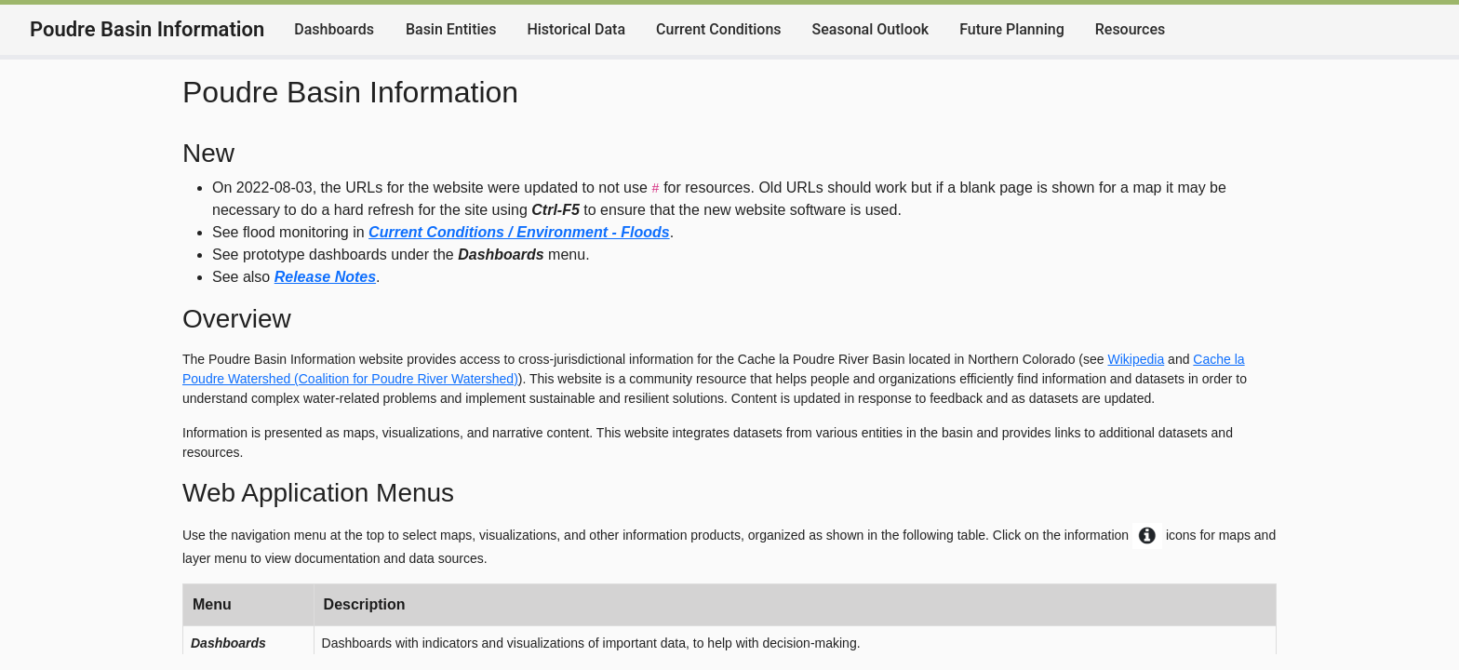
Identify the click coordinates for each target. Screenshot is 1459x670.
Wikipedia (1136, 359)
